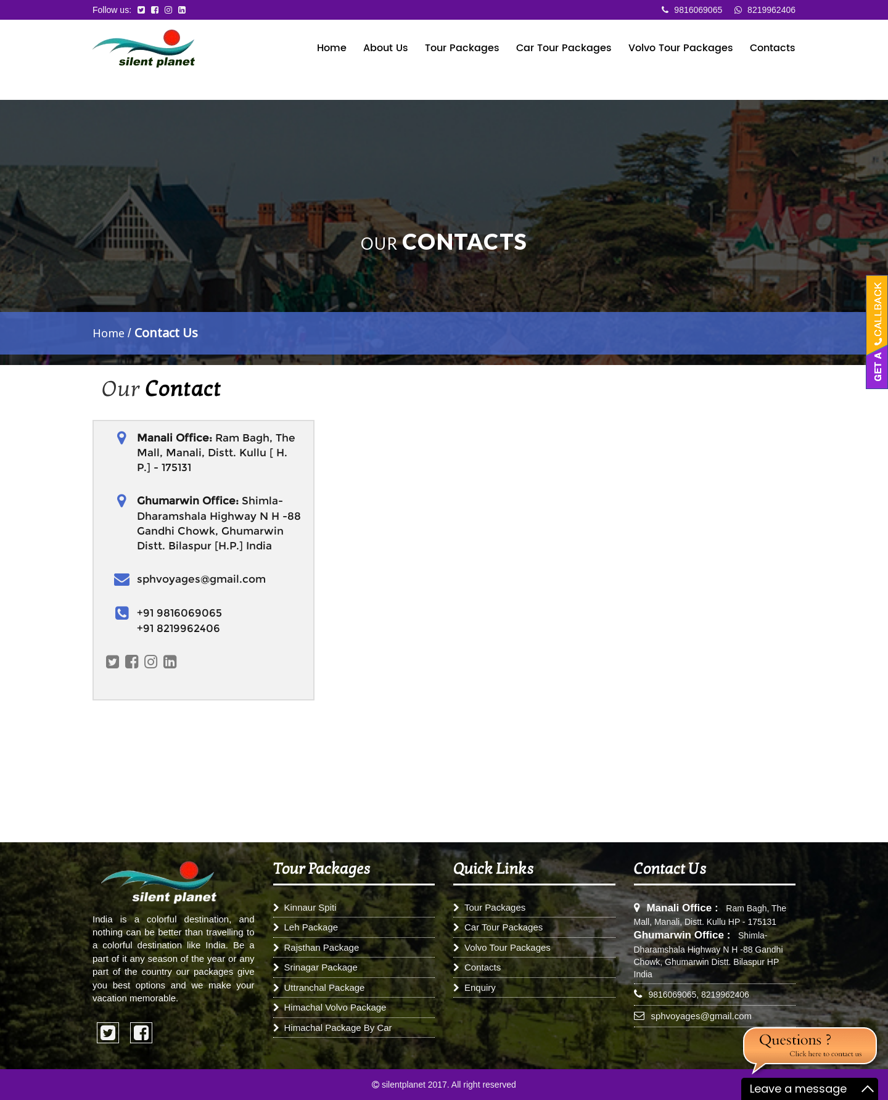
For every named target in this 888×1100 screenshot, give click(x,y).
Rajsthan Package (316, 947)
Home (332, 48)
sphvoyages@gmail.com (701, 1016)
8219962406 (765, 10)
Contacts (773, 48)
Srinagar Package (315, 967)
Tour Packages (462, 48)
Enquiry (474, 987)
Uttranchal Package (319, 987)
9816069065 (692, 10)
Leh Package (306, 927)
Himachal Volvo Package (330, 1007)
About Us (385, 48)
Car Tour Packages (564, 48)
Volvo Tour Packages (680, 48)
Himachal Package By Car (332, 1027)
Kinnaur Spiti (305, 907)
